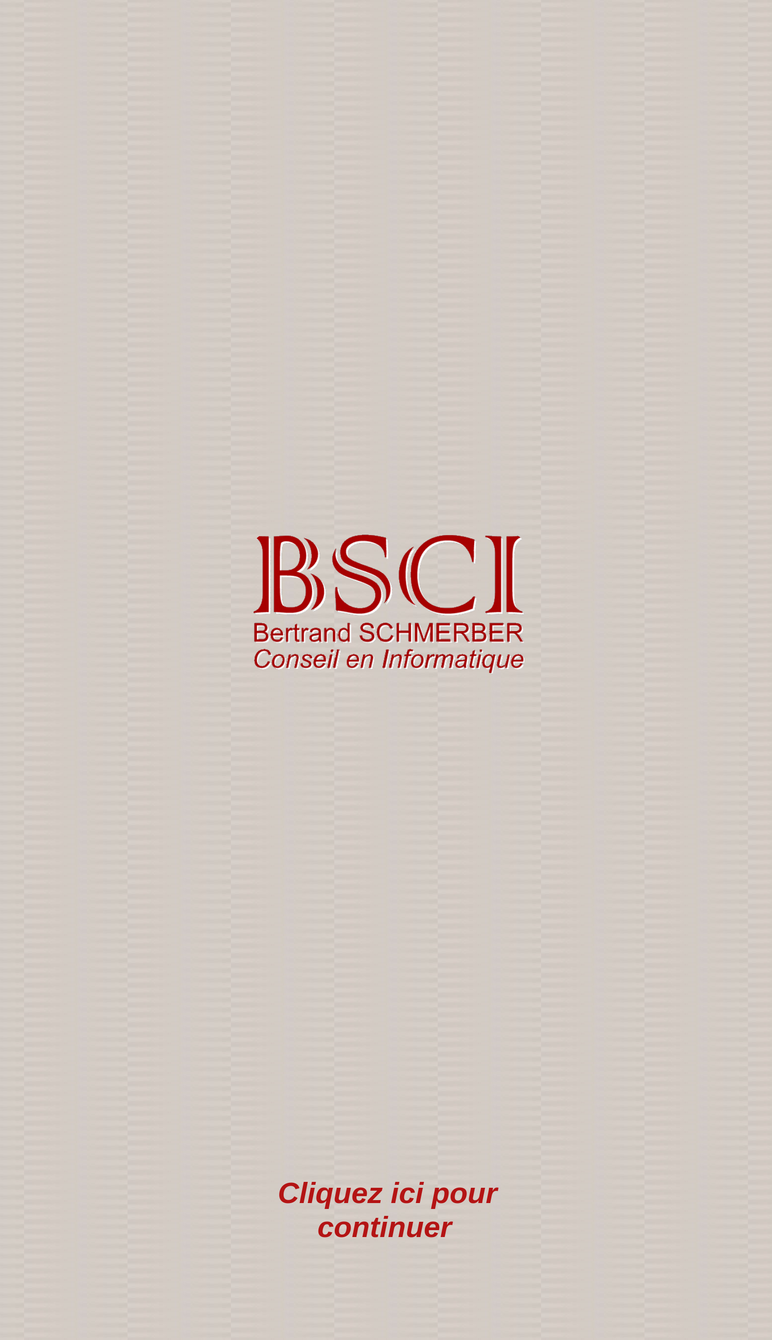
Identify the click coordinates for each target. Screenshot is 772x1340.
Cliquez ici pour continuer (387, 1209)
